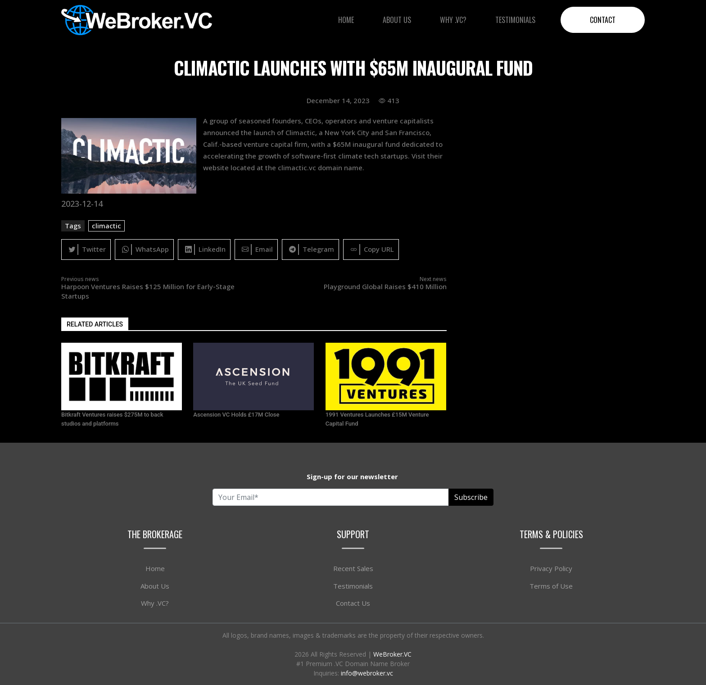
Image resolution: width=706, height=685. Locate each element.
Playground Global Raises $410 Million (385, 286)
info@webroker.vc (367, 673)
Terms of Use (551, 585)
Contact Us (353, 603)
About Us (397, 19)
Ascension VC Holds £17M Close (236, 414)
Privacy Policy (551, 568)
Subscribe (471, 497)
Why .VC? (453, 19)
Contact (602, 19)
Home (346, 19)
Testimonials (515, 19)
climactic (106, 225)
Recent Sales (353, 568)
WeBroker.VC (392, 654)
